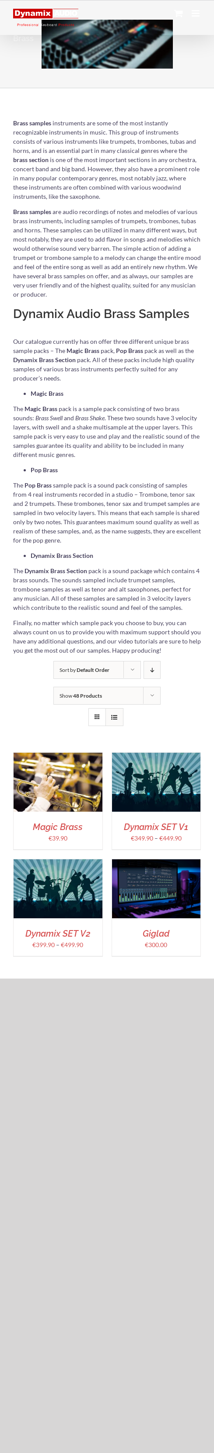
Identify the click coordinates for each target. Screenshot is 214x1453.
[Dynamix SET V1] (156, 757)
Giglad (156, 933)
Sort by (84, 670)
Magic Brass (58, 827)
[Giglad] (156, 864)
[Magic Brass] (58, 757)
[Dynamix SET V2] (58, 864)
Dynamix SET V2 (58, 933)
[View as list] (114, 717)
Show (81, 695)
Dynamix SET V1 (156, 827)
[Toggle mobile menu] (196, 13)
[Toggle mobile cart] (178, 13)
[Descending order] (152, 670)
